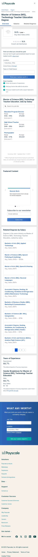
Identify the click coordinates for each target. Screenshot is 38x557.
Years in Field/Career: (10, 69)
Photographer (9, 133)
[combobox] (19, 63)
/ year (21, 32)
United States (4, 10)
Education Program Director (14, 112)
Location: (6, 60)
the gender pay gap (12, 390)
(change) (14, 66)
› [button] (32, 189)
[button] (5, 23)
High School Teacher (11, 122)
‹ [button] (5, 189)
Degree (12, 10)
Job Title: (10, 419)
